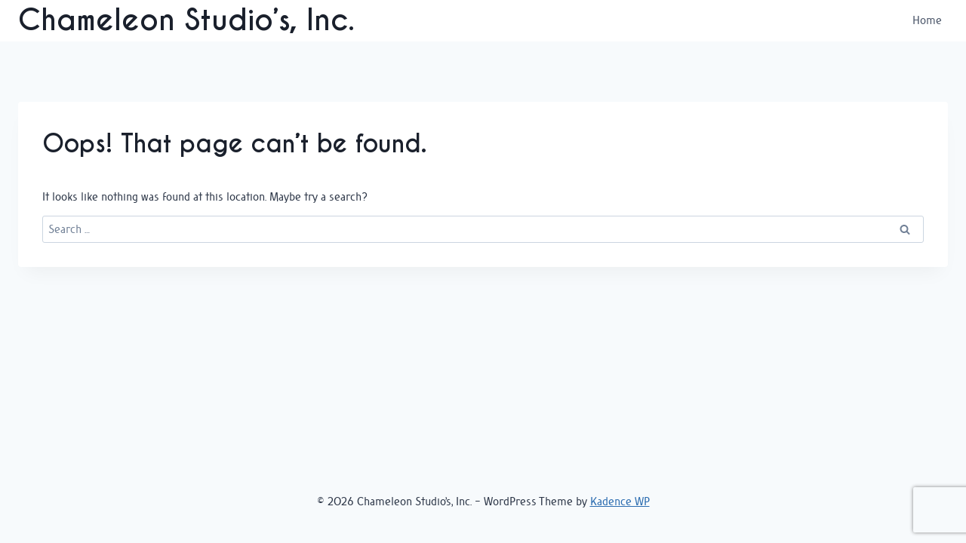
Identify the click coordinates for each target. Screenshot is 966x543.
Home (927, 20)
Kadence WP (620, 501)
